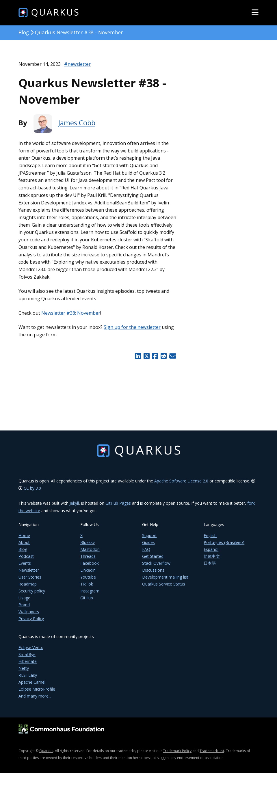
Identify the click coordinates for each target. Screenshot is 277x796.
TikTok (86, 588)
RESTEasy (27, 679)
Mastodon (90, 553)
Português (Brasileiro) (224, 546)
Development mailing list (165, 581)
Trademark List (212, 754)
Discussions (153, 574)
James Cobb (76, 122)
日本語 (210, 567)
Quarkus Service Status (163, 588)
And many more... (34, 700)
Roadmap (27, 588)
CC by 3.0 (32, 492)
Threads (88, 560)
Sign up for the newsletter (132, 327)
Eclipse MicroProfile (36, 693)
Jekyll (74, 507)
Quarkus (46, 754)
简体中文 (212, 560)
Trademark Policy (177, 754)
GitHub (86, 602)
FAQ (146, 553)
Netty (23, 672)
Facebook (89, 567)
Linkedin (88, 574)
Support (149, 539)
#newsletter (77, 64)
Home (24, 539)
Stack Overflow (156, 567)
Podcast (26, 560)
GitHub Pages (118, 507)
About (24, 546)
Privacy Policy (31, 622)
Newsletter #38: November (70, 313)
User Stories (29, 581)
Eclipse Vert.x (30, 651)
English (210, 539)
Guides (148, 546)
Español (211, 553)
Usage (24, 602)
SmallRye (27, 658)
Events (24, 567)
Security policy (31, 595)
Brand (24, 609)
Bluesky (87, 546)
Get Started (152, 560)
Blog (23, 32)
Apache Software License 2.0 (181, 485)
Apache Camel (31, 686)
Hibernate (27, 665)
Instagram (89, 595)
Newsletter (28, 574)
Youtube (88, 581)
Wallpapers (28, 615)
